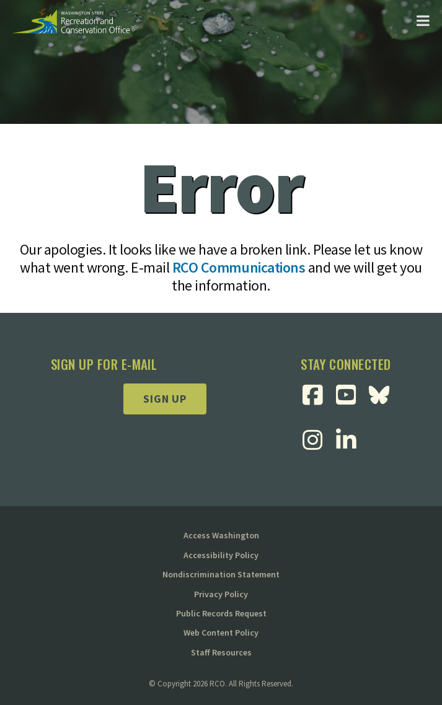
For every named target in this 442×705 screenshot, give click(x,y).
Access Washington (221, 535)
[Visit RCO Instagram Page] (317, 440)
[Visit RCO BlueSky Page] (384, 394)
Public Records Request (221, 613)
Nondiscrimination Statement (221, 574)
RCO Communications (238, 267)
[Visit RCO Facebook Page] (317, 394)
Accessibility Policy (221, 555)
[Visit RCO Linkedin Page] (350, 440)
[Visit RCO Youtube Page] (350, 394)
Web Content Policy (221, 632)
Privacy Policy (221, 594)
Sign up (165, 399)
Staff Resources (221, 652)
